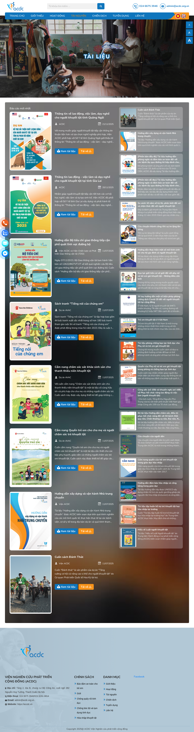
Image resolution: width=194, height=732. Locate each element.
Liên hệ (139, 16)
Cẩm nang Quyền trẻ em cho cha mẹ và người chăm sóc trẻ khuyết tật (84, 432)
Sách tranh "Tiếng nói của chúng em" (79, 304)
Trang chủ (17, 16)
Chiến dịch (99, 16)
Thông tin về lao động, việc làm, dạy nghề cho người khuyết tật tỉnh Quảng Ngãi (82, 115)
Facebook (139, 676)
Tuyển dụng (121, 16)
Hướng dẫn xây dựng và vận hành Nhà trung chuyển (84, 495)
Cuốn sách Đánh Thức (69, 557)
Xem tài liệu (66, 151)
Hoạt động (57, 16)
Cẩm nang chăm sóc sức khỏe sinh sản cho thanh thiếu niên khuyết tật (83, 369)
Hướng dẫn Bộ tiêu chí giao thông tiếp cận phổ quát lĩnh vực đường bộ (82, 242)
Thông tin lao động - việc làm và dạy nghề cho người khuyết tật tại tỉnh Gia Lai (82, 179)
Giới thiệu (37, 16)
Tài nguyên (78, 16)
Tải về (86, 151)
